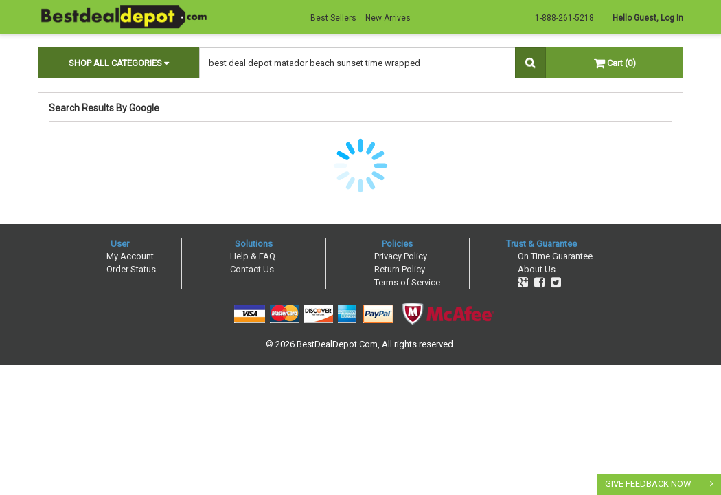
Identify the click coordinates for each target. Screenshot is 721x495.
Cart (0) (615, 63)
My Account (130, 256)
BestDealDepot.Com (337, 344)
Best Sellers (333, 18)
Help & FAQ (252, 256)
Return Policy (399, 269)
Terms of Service (407, 282)
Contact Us (252, 269)
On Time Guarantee (555, 256)
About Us (537, 269)
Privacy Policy (400, 256)
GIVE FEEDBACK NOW (648, 483)
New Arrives (388, 18)
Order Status (131, 269)
